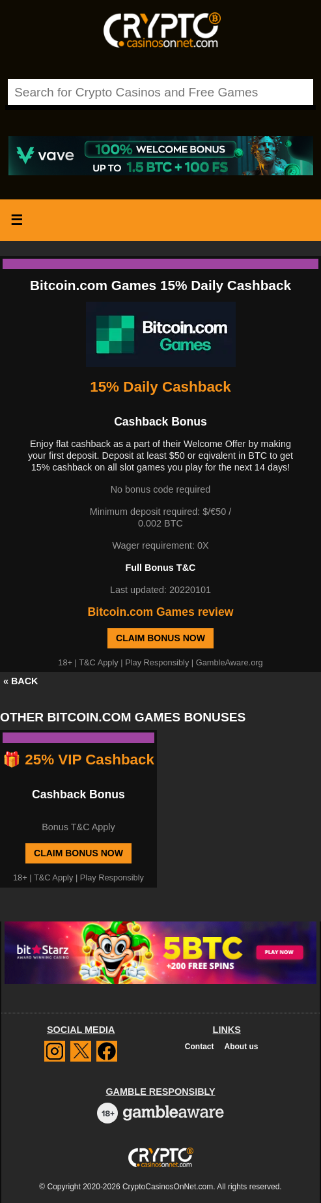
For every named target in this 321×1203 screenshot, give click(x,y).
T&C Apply (98, 662)
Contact (199, 1046)
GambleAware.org (229, 662)
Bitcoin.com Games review (161, 611)
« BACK (20, 681)
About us (241, 1046)
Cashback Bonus (78, 794)
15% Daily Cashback (160, 387)
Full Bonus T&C (161, 567)
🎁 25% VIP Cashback (78, 759)
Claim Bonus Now (160, 638)
